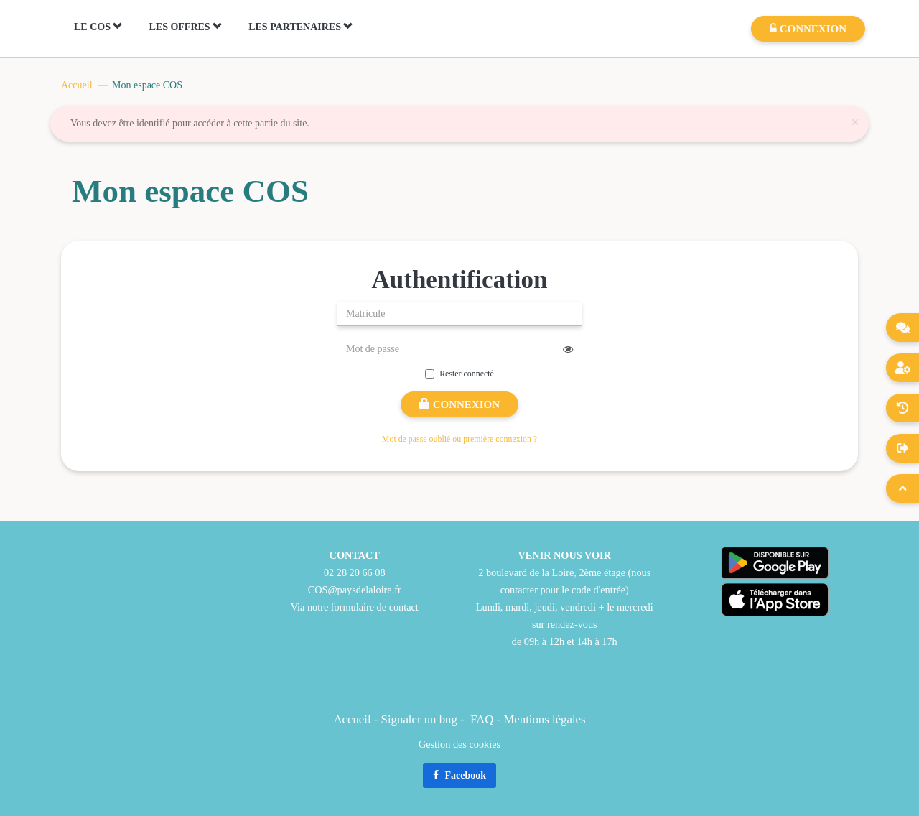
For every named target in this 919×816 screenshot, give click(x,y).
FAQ (481, 719)
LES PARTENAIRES (300, 26)
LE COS (98, 26)
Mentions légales (544, 719)
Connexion (459, 404)
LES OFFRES (186, 26)
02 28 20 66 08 (355, 572)
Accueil (77, 85)
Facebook (459, 775)
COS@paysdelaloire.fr (354, 589)
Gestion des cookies (459, 744)
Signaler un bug (420, 719)
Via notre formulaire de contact (355, 607)
